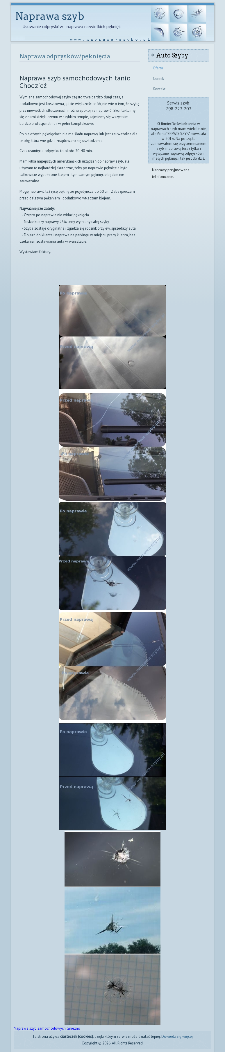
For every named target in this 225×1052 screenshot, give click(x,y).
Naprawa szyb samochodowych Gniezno (47, 1028)
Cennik (158, 78)
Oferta (158, 68)
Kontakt (159, 89)
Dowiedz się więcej (177, 1036)
